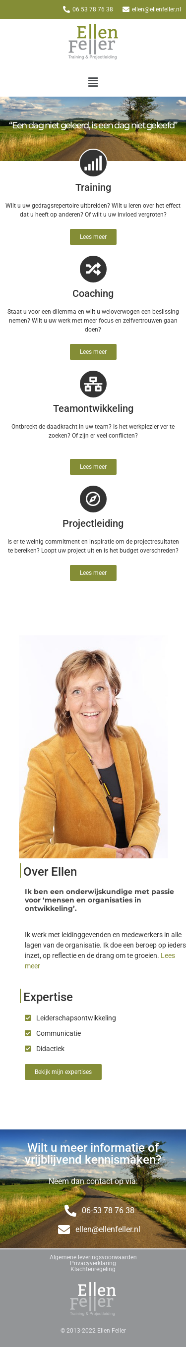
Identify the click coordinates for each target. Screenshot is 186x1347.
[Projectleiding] (93, 499)
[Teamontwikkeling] (93, 384)
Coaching (93, 293)
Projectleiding (93, 523)
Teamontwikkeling (93, 408)
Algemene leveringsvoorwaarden (93, 1257)
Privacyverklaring (93, 1263)
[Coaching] (93, 269)
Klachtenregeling (93, 1269)
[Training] (93, 163)
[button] (92, 82)
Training (93, 187)
